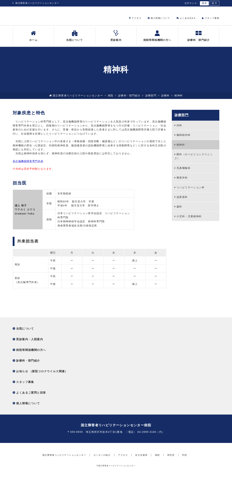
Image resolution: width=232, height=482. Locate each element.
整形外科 (182, 180)
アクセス (135, 18)
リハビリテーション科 (190, 190)
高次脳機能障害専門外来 (28, 163)
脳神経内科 (183, 137)
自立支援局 (141, 464)
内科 (179, 128)
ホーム (33, 38)
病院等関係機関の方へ (157, 38)
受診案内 (116, 38)
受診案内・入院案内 (29, 342)
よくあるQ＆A (186, 18)
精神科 (181, 147)
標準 (204, 3)
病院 (110, 98)
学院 (184, 464)
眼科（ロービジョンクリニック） (194, 159)
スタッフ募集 (210, 18)
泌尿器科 (182, 199)
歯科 (179, 209)
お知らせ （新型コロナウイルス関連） (42, 374)
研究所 (171, 464)
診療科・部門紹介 (198, 38)
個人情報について (159, 18)
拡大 (214, 3)
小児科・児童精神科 (189, 219)
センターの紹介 (102, 464)
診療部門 (151, 98)
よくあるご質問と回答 (31, 395)
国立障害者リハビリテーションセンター (37, 3)
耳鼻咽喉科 (183, 170)
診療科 (165, 98)
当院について (74, 38)
